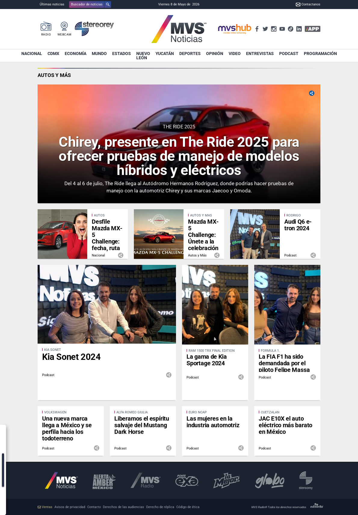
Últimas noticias (52, 4)
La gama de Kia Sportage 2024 (207, 360)
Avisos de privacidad (69, 507)
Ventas (45, 507)
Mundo (99, 53)
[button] (90, 4)
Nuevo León (143, 55)
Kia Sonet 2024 (71, 357)
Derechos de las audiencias (123, 507)
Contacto (94, 507)
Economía (75, 53)
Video (235, 53)
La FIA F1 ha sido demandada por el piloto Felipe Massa (284, 363)
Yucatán (165, 53)
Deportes (190, 53)
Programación (320, 53)
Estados (121, 53)
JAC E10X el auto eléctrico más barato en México (285, 425)
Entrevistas (260, 53)
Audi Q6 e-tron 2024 (298, 224)
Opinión (214, 53)
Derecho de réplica (160, 507)
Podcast (288, 53)
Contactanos (308, 4)
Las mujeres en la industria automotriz (213, 421)
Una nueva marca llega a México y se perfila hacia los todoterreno (67, 428)
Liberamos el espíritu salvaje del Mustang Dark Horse (141, 425)
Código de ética (187, 507)
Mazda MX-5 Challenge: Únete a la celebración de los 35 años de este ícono (203, 244)
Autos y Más (54, 75)
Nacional (31, 53)
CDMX (53, 53)
